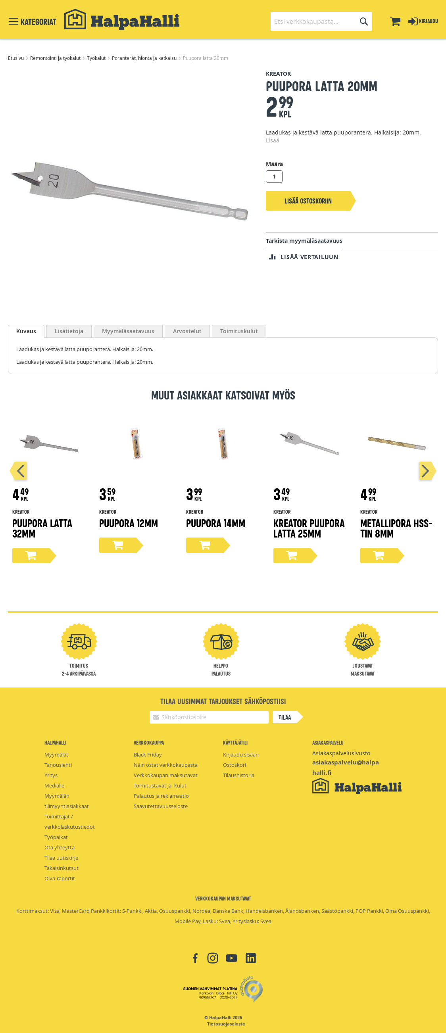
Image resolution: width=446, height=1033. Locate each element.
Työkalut (97, 58)
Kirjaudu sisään (241, 754)
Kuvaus (26, 331)
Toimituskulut (239, 331)
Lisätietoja (69, 331)
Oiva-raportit (59, 878)
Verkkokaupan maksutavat (166, 775)
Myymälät (56, 754)
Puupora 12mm (128, 522)
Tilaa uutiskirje (61, 857)
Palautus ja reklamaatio (161, 795)
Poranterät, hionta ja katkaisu (145, 58)
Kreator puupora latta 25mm (309, 528)
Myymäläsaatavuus (128, 331)
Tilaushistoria (238, 775)
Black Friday (148, 754)
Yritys (51, 775)
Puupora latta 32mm (42, 528)
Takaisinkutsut (61, 868)
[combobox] (321, 21)
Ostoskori (234, 764)
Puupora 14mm (215, 522)
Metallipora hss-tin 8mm (396, 528)
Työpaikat (56, 837)
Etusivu (16, 58)
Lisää (272, 140)
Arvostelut (187, 331)
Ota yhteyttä (59, 847)
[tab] (26, 331)
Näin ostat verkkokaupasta (166, 764)
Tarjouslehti (58, 764)
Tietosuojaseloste (226, 1024)
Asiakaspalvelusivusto (341, 753)
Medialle (54, 785)
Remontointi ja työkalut (56, 58)
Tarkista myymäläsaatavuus (304, 240)
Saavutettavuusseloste (161, 806)
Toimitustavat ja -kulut (160, 785)
